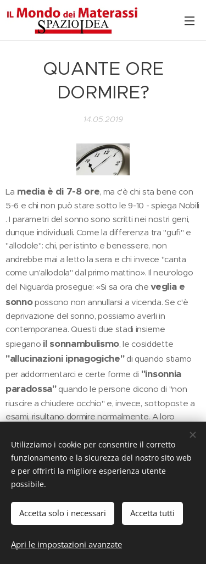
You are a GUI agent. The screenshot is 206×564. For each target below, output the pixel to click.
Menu (189, 20)
